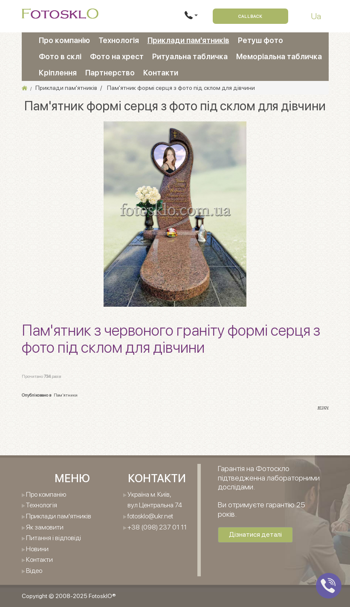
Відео (34, 571)
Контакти (160, 72)
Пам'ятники (66, 394)
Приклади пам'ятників (188, 40)
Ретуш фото (260, 40)
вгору (323, 406)
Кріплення (58, 72)
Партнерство (110, 72)
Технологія (118, 40)
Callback (250, 16)
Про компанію (64, 40)
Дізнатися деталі (255, 534)
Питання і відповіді (53, 538)
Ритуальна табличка (190, 56)
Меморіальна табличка (279, 56)
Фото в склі (60, 56)
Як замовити (45, 527)
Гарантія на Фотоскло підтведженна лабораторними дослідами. (269, 477)
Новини (37, 549)
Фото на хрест (117, 56)
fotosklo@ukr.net (150, 516)
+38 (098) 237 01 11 (157, 527)
